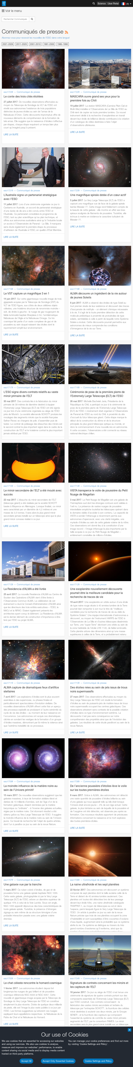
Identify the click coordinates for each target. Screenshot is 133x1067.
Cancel (28, 816)
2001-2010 (35, 44)
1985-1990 (62, 44)
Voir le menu (12, 11)
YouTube (7, 670)
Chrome (14, 746)
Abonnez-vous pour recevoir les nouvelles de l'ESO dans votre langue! (36, 37)
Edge (12, 749)
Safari (13, 756)
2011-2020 (21, 44)
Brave (13, 743)
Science (102, 3)
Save (11, 816)
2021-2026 (8, 44)
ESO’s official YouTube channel (81, 670)
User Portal (113, 3)
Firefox (13, 752)
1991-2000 (49, 44)
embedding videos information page (39, 679)
